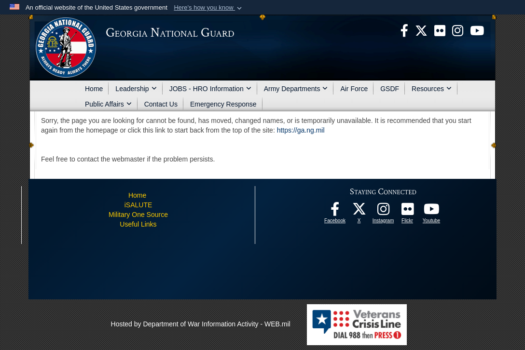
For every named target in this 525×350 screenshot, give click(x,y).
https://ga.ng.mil (301, 130)
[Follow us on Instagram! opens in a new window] (383, 211)
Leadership (135, 89)
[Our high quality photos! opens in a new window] (407, 211)
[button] (209, 8)
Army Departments (296, 89)
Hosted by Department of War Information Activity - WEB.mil (200, 324)
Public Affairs (108, 104)
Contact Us (161, 104)
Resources (432, 89)
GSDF (389, 89)
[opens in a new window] (439, 30)
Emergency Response (223, 104)
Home (94, 89)
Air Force (354, 89)
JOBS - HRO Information (210, 89)
